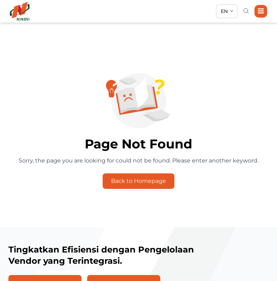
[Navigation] (261, 11)
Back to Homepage (138, 181)
